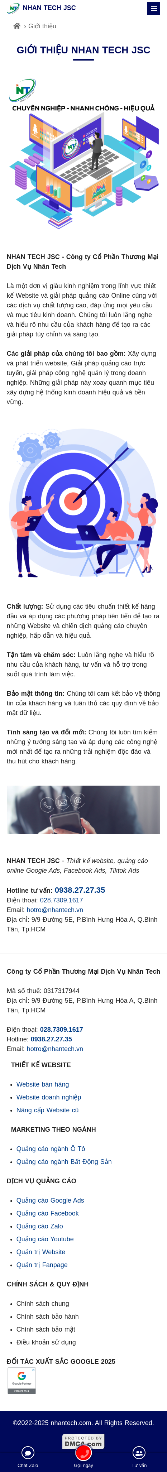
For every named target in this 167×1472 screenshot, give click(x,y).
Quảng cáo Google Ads (50, 1200)
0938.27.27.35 (80, 890)
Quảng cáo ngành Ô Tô (50, 1148)
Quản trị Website (41, 1252)
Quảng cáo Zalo (39, 1226)
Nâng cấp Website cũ (47, 1110)
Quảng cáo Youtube (45, 1239)
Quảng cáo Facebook (47, 1213)
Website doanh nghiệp (48, 1097)
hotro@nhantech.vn (55, 910)
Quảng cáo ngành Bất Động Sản (64, 1161)
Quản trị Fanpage (42, 1265)
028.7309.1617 (61, 900)
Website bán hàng (42, 1084)
